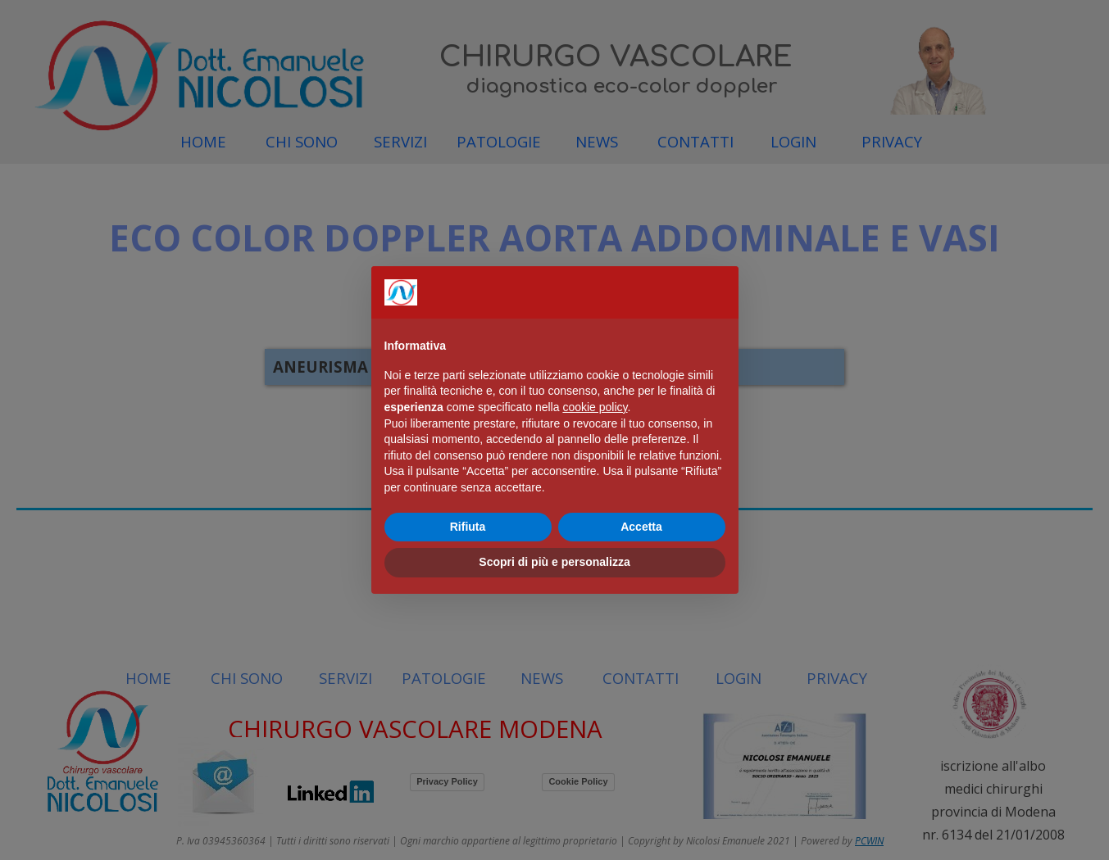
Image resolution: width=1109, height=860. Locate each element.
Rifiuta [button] (468, 526)
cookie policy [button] (594, 407)
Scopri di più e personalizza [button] (554, 561)
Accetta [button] (641, 526)
